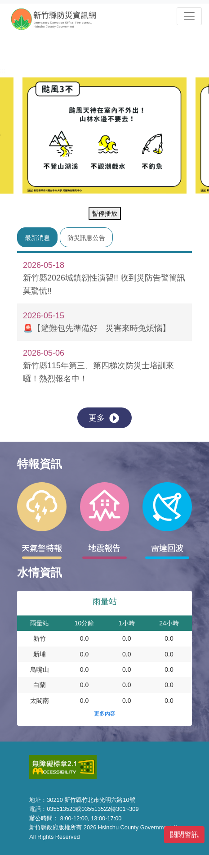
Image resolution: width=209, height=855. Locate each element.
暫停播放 (104, 213)
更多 (104, 418)
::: (2, 70)
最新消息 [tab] (37, 237)
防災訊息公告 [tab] (86, 237)
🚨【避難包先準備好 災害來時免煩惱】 (99, 321)
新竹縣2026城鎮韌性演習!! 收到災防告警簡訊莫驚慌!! (104, 277)
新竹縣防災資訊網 (61, 19)
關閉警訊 (184, 834)
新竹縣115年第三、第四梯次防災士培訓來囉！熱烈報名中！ (99, 365)
